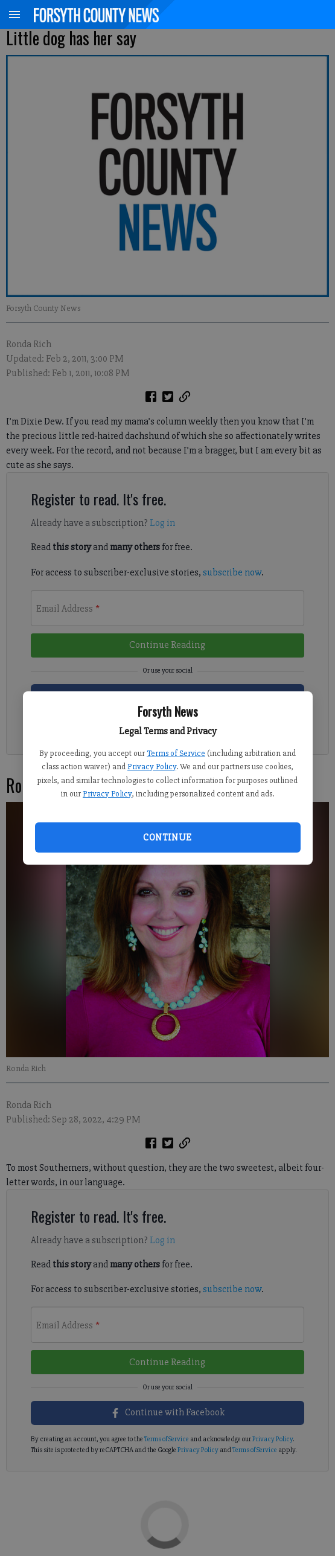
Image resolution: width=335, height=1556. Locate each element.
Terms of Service (176, 753)
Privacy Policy (151, 766)
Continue (167, 837)
